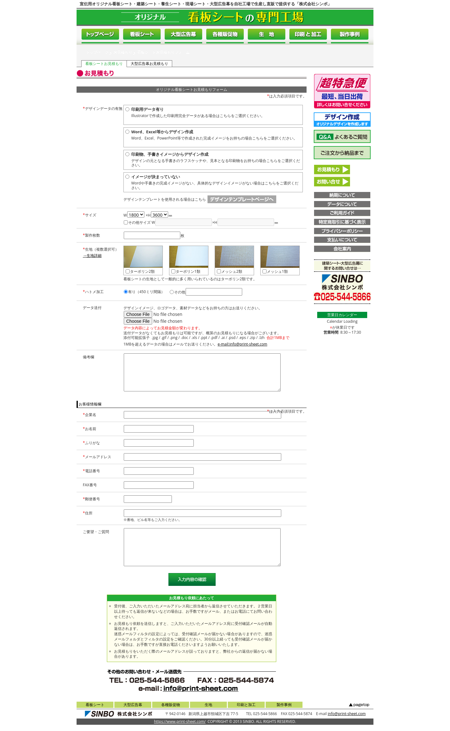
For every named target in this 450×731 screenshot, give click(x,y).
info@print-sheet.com (347, 713)
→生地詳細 (92, 255)
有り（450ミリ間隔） (144, 291)
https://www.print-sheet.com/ (180, 721)
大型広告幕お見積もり (149, 63)
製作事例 (284, 704)
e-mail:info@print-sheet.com (242, 344)
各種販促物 (170, 704)
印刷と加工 (246, 704)
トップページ (97, 52)
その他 (177, 292)
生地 (208, 704)
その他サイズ (137, 222)
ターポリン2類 (140, 271)
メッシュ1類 (275, 271)
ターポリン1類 (185, 271)
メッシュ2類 (229, 271)
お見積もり (122, 52)
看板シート (95, 704)
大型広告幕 (132, 704)
